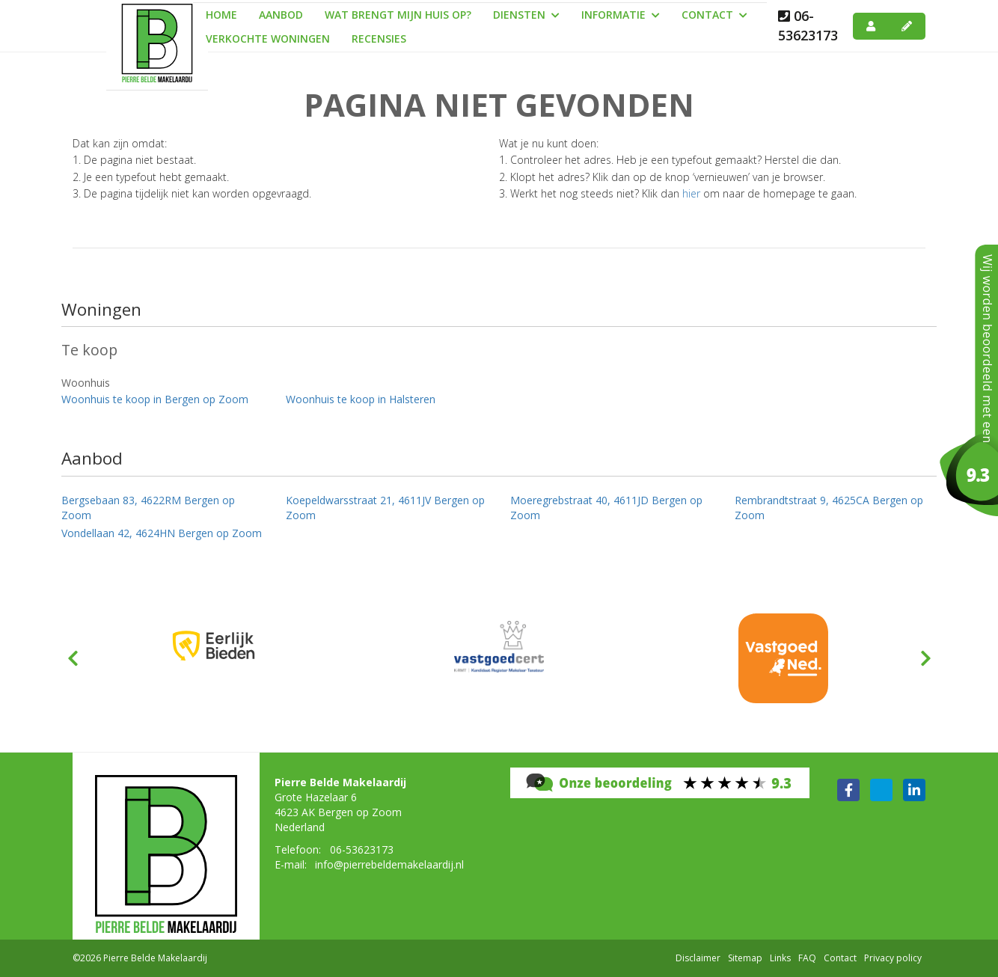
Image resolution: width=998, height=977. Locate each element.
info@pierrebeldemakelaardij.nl (389, 864)
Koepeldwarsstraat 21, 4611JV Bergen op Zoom (385, 507)
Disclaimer (698, 958)
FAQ (807, 958)
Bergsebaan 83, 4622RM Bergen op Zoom (148, 507)
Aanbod (281, 14)
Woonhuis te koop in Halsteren (360, 399)
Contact (714, 14)
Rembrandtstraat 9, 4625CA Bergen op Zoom (829, 507)
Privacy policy (893, 958)
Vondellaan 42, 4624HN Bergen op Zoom (161, 533)
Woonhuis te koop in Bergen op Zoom (154, 399)
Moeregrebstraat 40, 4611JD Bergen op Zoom (606, 507)
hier (691, 193)
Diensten (526, 14)
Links (780, 958)
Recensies (379, 38)
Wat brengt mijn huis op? (398, 14)
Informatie (620, 14)
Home (221, 14)
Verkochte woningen (268, 38)
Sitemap (745, 958)
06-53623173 (808, 25)
